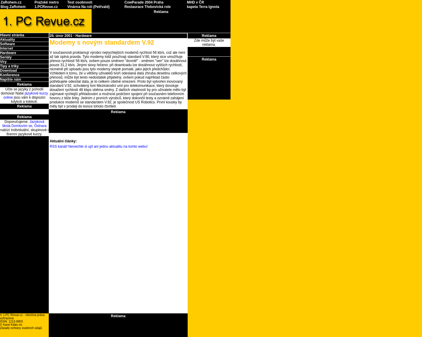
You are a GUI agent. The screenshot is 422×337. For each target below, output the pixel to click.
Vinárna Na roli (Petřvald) (88, 7)
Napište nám (10, 79)
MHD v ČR (195, 2)
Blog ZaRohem (13, 7)
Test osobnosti (79, 2)
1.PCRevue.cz (46, 7)
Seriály (6, 57)
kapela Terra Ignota (203, 7)
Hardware (8, 53)
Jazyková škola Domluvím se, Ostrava (24, 124)
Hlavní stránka (12, 35)
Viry (3, 62)
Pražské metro (47, 2)
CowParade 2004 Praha (143, 2)
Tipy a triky (9, 66)
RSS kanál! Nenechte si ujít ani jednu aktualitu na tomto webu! (99, 146)
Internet (6, 48)
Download (8, 71)
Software (7, 44)
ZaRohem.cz (11, 2)
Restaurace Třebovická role (147, 7)
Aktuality (7, 40)
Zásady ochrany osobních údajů (21, 328)
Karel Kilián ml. (13, 324)
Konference (10, 75)
